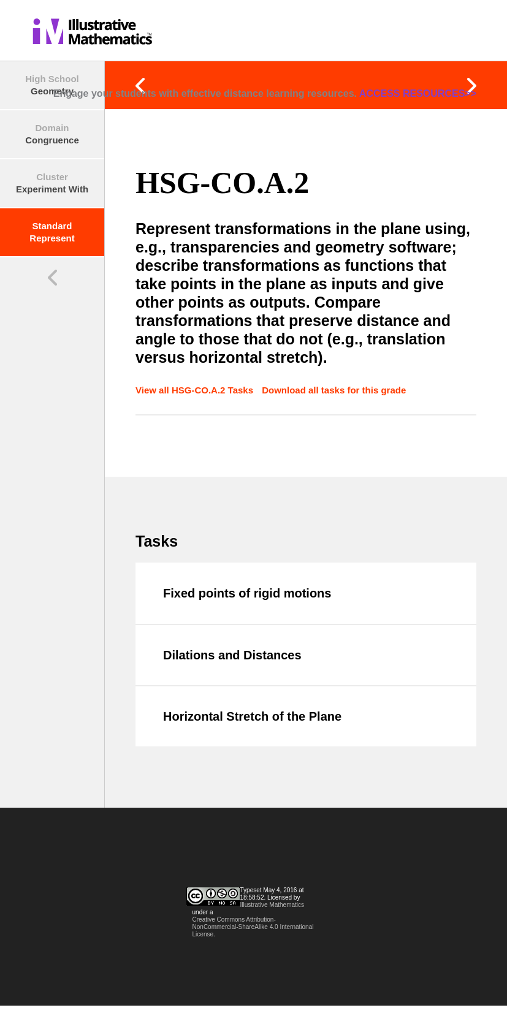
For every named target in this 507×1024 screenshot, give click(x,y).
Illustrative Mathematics (272, 904)
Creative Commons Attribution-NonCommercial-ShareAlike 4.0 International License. (253, 927)
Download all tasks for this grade (334, 390)
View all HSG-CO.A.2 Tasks (195, 390)
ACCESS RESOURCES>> (417, 93)
